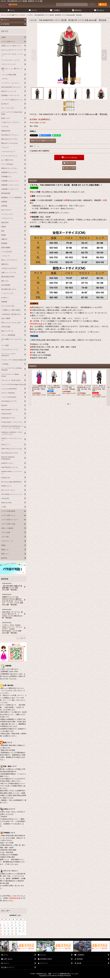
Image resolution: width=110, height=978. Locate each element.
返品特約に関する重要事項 (39, 151)
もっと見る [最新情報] (21, 638)
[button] (33, 55)
